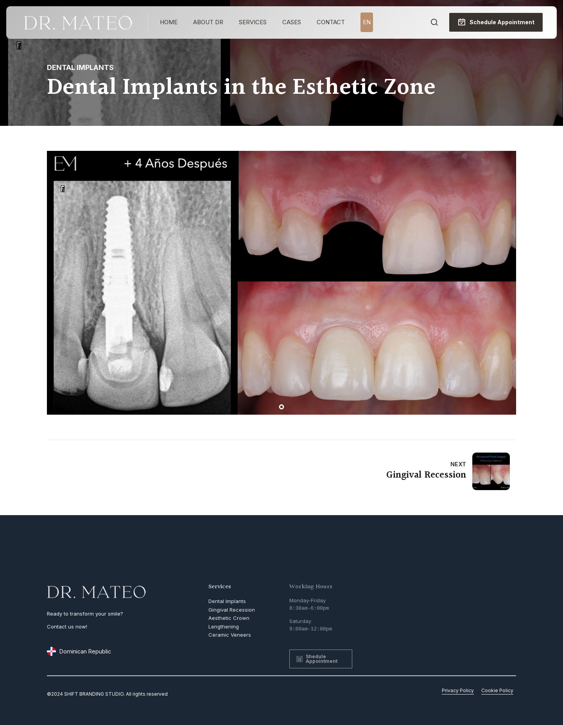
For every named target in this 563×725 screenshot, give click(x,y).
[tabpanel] (281, 283)
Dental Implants (80, 67)
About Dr (208, 22)
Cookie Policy (497, 690)
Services (253, 22)
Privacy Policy (458, 690)
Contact (331, 22)
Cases (291, 22)
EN (367, 22)
